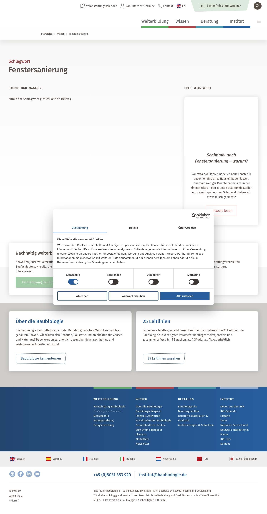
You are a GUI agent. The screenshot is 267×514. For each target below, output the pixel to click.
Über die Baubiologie (148, 406)
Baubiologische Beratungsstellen (196, 406)
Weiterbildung (155, 21)
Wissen (182, 21)
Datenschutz (15, 501)
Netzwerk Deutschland (233, 425)
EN (184, 6)
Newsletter (142, 445)
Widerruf (13, 506)
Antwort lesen (221, 210)
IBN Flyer (225, 440)
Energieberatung (103, 425)
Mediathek (142, 440)
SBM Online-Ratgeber (148, 430)
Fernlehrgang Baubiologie (108, 406)
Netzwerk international (233, 430)
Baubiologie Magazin (147, 411)
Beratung (209, 21)
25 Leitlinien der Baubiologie (152, 421)
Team (223, 421)
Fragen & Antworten (147, 416)
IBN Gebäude (227, 411)
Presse (224, 435)
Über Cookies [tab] (187, 227)
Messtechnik (100, 416)
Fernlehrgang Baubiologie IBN (45, 282)
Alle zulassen (184, 295)
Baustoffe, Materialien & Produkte (191, 413)
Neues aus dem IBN (231, 406)
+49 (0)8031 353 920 (112, 479)
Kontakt (168, 6)
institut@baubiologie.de (163, 479)
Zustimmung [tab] (80, 227)
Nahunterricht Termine (140, 6)
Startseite (46, 33)
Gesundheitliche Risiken (149, 425)
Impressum (15, 496)
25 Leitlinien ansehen (164, 358)
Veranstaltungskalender (101, 6)
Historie (224, 416)
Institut (237, 21)
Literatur (141, 435)
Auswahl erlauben (133, 295)
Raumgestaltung (103, 420)
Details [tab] (133, 227)
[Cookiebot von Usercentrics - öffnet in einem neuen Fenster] (194, 216)
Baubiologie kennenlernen (40, 358)
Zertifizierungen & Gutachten (194, 420)
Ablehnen (82, 295)
